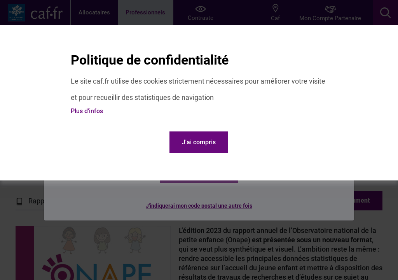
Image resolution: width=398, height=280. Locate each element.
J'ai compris (199, 142)
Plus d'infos (87, 111)
